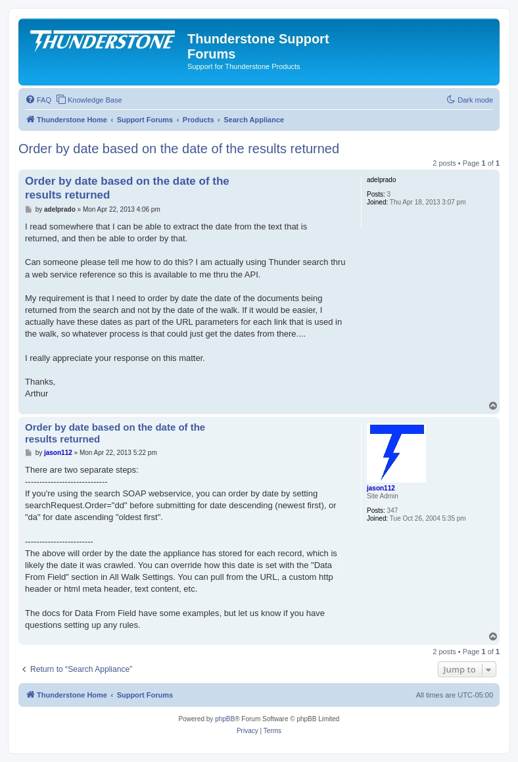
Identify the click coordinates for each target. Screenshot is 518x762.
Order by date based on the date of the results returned (178, 148)
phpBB (225, 719)
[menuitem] (38, 100)
